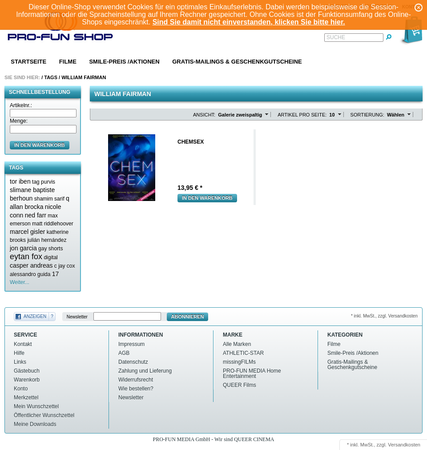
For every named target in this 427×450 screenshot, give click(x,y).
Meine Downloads (35, 424)
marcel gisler (27, 231)
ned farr (35, 215)
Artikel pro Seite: (302, 114)
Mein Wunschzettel (36, 406)
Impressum (131, 344)
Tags (50, 77)
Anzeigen (35, 316)
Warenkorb (27, 380)
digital (50, 257)
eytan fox (26, 256)
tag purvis (43, 182)
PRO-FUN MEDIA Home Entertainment (252, 373)
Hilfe (19, 353)
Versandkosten (404, 444)
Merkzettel (26, 397)
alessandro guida (30, 274)
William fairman (83, 77)
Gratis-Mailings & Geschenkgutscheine (237, 61)
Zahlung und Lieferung (145, 371)
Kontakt (23, 344)
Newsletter (77, 316)
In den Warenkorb (207, 198)
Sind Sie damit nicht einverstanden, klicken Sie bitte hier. (249, 22)
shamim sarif (49, 199)
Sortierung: (367, 114)
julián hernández (46, 240)
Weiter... (19, 282)
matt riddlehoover (52, 224)
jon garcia (23, 248)
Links (20, 362)
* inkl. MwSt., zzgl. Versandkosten (384, 315)
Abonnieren (187, 316)
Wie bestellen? (135, 389)
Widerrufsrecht (135, 380)
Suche (335, 37)
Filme (68, 61)
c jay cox (64, 266)
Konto (21, 389)
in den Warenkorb (39, 145)
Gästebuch (27, 371)
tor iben (20, 181)
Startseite (28, 61)
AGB (123, 353)
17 (55, 273)
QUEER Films (239, 385)
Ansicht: (204, 114)
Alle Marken (237, 344)
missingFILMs (239, 362)
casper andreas (31, 265)
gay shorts (50, 248)
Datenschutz (133, 362)
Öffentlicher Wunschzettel (44, 415)
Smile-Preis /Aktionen (124, 61)
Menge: (19, 121)
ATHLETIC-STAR (243, 353)
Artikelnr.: (21, 105)
